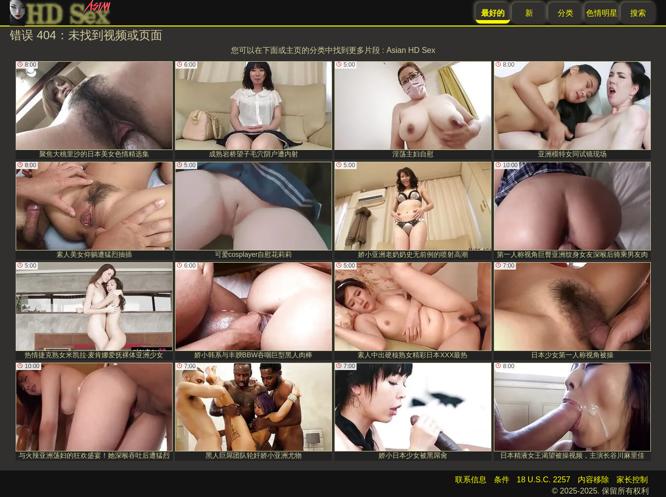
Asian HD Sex (410, 50)
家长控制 (632, 479)
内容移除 (593, 479)
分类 (565, 13)
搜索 (638, 13)
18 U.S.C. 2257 (543, 479)
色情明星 (601, 13)
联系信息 (471, 479)
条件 (502, 479)
